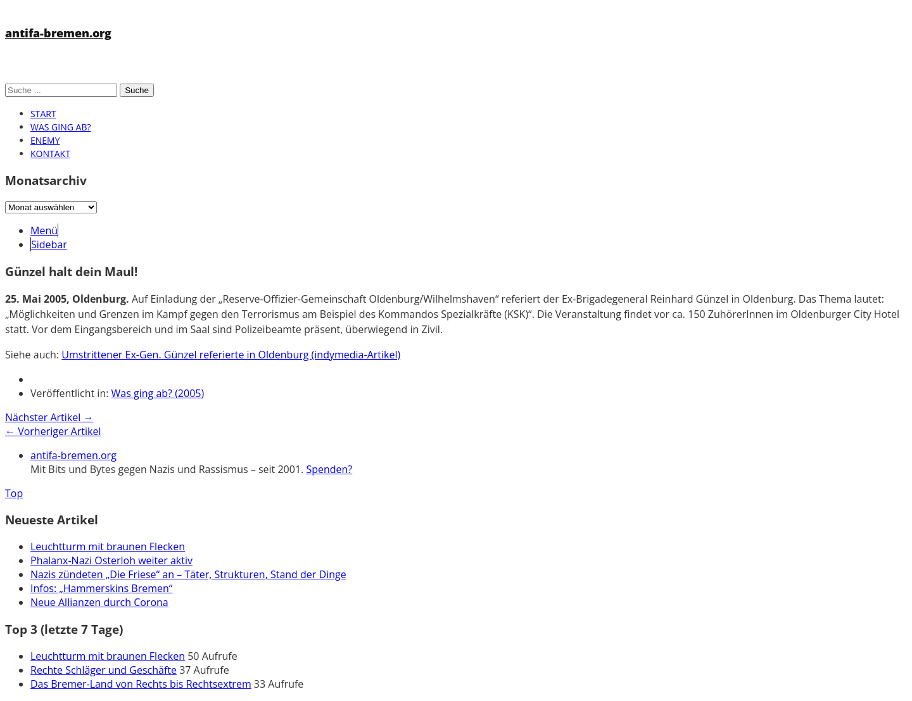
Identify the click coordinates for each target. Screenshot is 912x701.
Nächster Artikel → (49, 417)
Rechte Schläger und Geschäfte (103, 670)
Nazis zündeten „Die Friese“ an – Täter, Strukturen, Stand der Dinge (188, 574)
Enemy (45, 140)
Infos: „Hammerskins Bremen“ (101, 588)
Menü (44, 230)
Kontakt (50, 154)
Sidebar (49, 244)
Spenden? (329, 469)
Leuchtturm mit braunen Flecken (107, 546)
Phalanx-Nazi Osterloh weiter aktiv (111, 560)
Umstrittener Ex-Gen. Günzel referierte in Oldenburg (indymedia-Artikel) (230, 355)
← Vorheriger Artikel (53, 431)
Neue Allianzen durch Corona (99, 602)
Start (43, 114)
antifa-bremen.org (58, 33)
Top (14, 493)
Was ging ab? (60, 127)
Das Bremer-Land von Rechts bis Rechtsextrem (140, 684)
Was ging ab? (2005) (158, 393)
